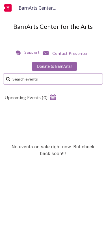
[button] (53, 96)
